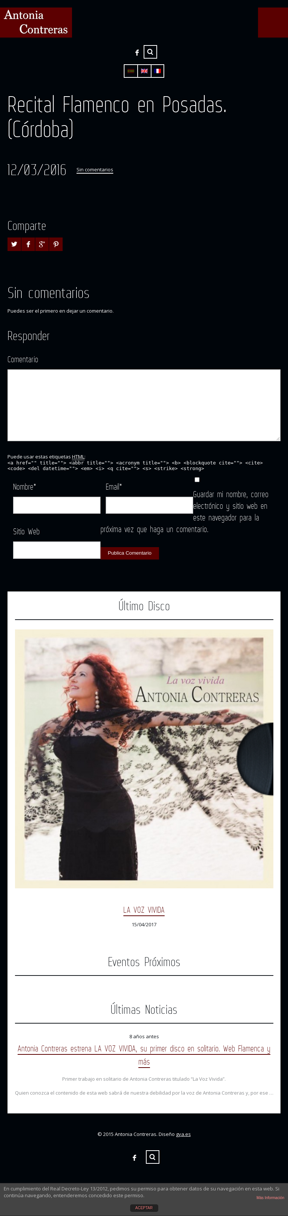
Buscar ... (150, 52)
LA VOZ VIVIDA (144, 909)
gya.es (183, 1134)
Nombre (24, 486)
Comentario (23, 359)
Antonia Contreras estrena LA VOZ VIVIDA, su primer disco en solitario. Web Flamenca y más (144, 1054)
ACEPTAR (144, 1208)
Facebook (137, 52)
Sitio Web (26, 531)
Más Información (270, 1198)
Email (114, 486)
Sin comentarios (94, 169)
